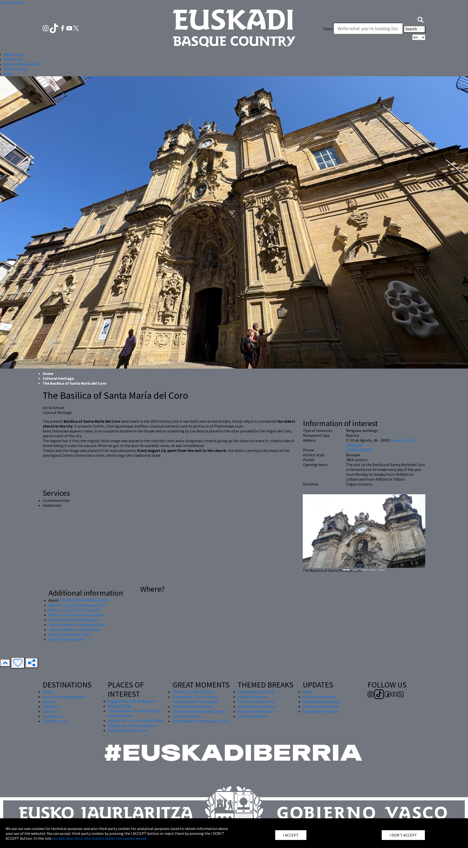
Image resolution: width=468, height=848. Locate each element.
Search (414, 29)
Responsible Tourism (320, 711)
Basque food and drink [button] (22, 64)
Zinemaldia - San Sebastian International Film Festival (195, 699)
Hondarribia (53, 716)
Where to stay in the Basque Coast (77, 605)
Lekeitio (49, 701)
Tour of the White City (256, 701)
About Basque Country (321, 701)
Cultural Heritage (58, 378)
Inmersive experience (320, 706)
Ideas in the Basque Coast (70, 634)
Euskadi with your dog (256, 691)
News (307, 691)
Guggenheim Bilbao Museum (132, 701)
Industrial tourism (253, 696)
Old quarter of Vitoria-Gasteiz (132, 725)
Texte (327, 28)
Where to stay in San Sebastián (74, 610)
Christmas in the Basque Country (200, 711)
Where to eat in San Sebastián (73, 619)
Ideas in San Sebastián (67, 639)
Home (48, 373)
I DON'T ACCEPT (403, 835)
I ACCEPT (291, 835)
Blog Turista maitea (319, 696)
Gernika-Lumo (55, 721)
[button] (420, 19)
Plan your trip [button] (15, 69)
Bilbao (48, 691)
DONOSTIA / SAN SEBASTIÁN (83, 600)
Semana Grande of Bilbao (194, 691)
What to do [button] (13, 59)
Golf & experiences (253, 716)
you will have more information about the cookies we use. (99, 838)
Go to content (12, 2)
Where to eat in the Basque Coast (76, 614)
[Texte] (368, 28)
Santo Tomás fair (187, 716)
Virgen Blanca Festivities (193, 706)
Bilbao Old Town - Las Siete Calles (136, 720)
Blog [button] (8, 73)
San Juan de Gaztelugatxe (64, 696)
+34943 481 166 (358, 450)
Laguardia (51, 706)
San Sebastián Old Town (128, 730)
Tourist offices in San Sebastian (74, 629)
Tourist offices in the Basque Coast (77, 624)
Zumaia (49, 711)
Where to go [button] (14, 54)
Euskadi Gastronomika (256, 706)
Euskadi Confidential (255, 711)
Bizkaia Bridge (120, 706)
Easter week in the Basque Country (201, 721)
